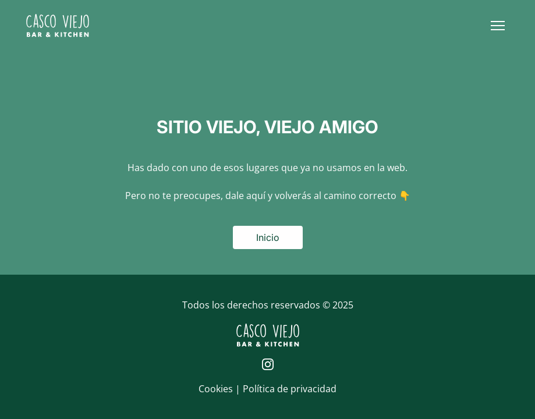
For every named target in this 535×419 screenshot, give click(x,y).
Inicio (267, 237)
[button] (498, 26)
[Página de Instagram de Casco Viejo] (268, 364)
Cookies (217, 388)
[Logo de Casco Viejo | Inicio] (57, 25)
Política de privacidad (289, 388)
